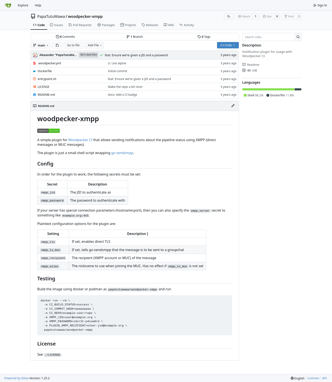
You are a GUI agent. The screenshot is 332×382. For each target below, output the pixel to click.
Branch (134, 37)
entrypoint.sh (47, 79)
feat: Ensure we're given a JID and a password (136, 55)
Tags (204, 37)
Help (38, 5)
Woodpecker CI (80, 140)
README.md (46, 95)
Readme (250, 64)
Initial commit (117, 71)
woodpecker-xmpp (85, 16)
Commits (65, 37)
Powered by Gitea (16, 378)
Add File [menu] (95, 45)
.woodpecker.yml (49, 63)
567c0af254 (88, 54)
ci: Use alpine (117, 63)
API (324, 378)
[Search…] (298, 37)
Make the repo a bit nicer (125, 87)
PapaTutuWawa (51, 16)
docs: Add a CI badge (122, 95)
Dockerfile (45, 71)
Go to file (73, 45)
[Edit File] (233, 106)
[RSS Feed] (229, 16)
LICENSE (43, 87)
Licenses (313, 378)
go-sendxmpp (122, 152)
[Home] (8, 5)
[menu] (297, 378)
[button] (57, 45)
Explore (23, 5)
